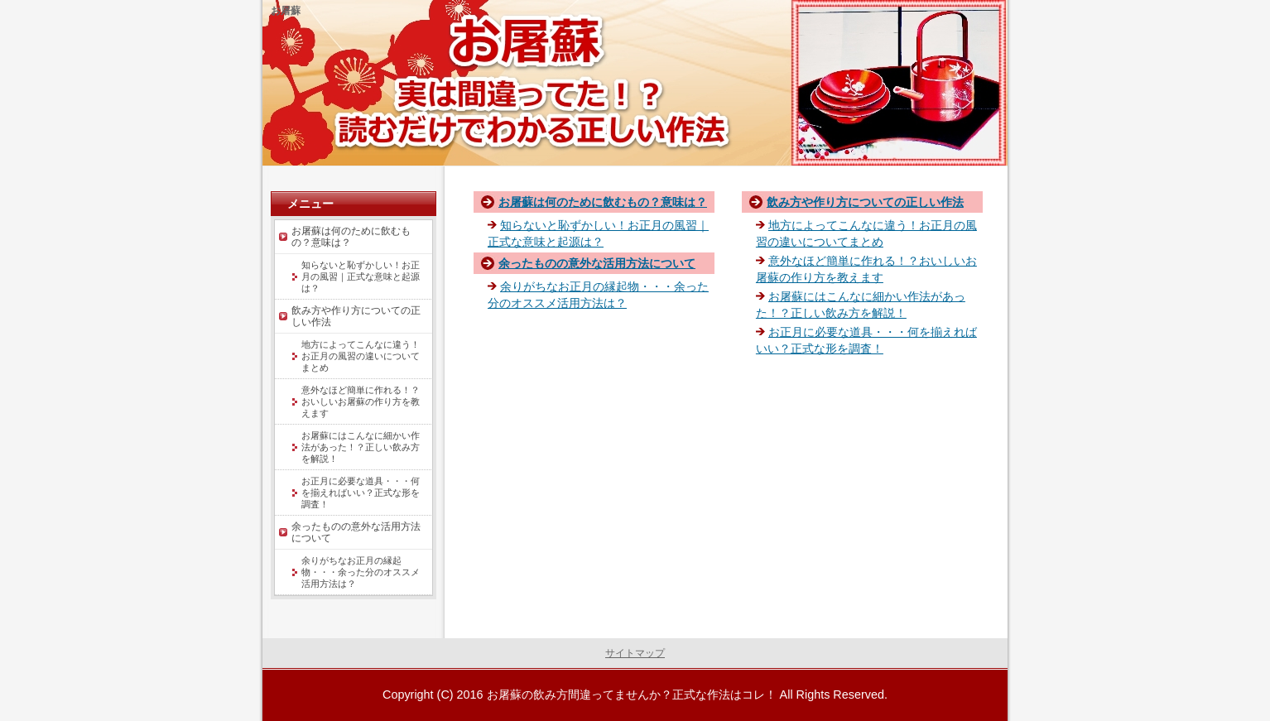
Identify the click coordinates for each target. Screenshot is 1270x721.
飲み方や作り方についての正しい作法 (865, 202)
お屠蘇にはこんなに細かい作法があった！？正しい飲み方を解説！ (360, 447)
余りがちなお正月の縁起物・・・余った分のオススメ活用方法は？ (360, 572)
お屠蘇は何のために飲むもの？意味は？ (602, 202)
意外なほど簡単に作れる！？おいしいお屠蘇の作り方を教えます (360, 401)
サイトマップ (635, 653)
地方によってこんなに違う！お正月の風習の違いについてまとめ (360, 356)
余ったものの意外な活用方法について (596, 263)
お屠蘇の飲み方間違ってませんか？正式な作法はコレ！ (632, 694)
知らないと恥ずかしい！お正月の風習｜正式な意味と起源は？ (360, 276)
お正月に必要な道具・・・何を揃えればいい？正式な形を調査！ (360, 492)
